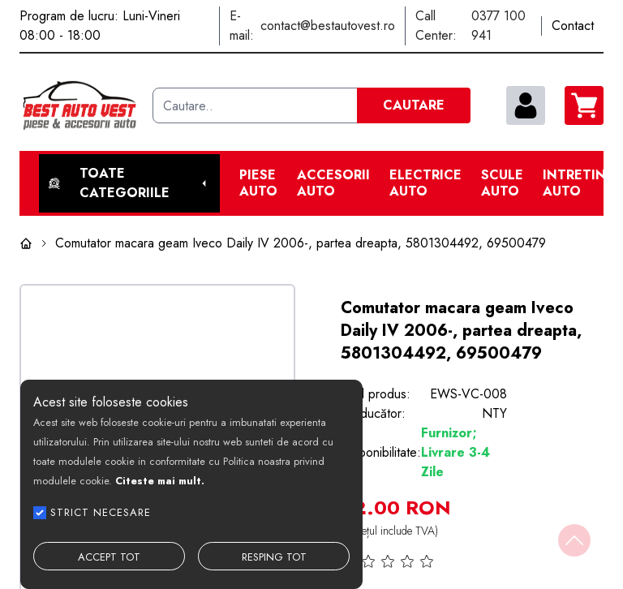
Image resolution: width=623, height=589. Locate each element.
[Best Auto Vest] (79, 105)
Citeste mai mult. (159, 480)
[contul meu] (526, 105)
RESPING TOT (274, 557)
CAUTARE (414, 105)
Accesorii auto (333, 183)
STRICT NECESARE (100, 512)
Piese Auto (258, 183)
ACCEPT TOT (109, 557)
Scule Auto (502, 183)
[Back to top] (574, 540)
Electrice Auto (425, 183)
